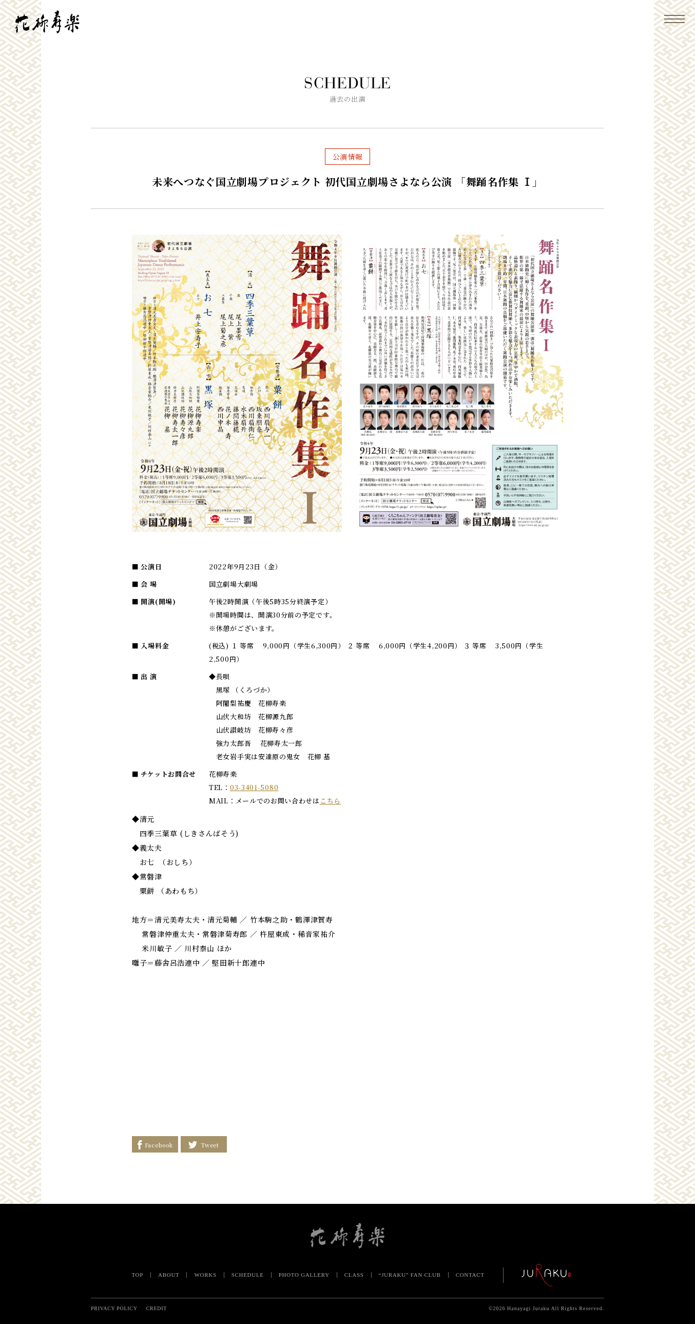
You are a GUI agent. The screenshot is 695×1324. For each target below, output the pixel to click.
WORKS (205, 1275)
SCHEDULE (247, 1275)
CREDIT (156, 1308)
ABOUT (168, 1275)
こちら (330, 800)
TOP (137, 1275)
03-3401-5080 (254, 787)
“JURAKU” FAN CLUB (410, 1275)
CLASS (354, 1275)
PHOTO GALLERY (304, 1275)
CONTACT (470, 1275)
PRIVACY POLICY (114, 1308)
